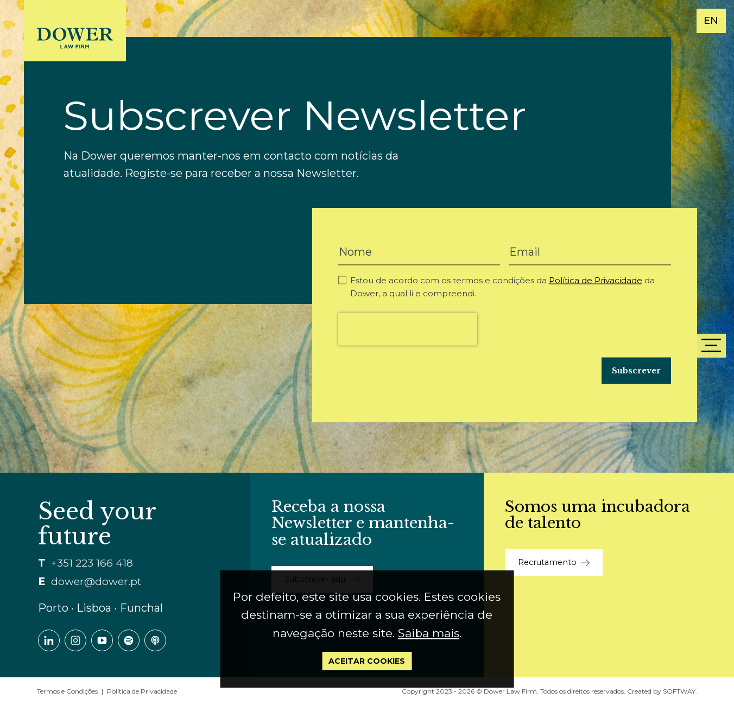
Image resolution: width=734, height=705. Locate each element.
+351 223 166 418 (92, 563)
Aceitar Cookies (366, 661)
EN (711, 21)
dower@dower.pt (96, 581)
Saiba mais (428, 633)
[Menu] (711, 346)
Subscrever (636, 371)
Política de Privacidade (595, 280)
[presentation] (407, 329)
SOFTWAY (679, 691)
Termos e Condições (67, 691)
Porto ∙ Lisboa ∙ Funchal (100, 607)
